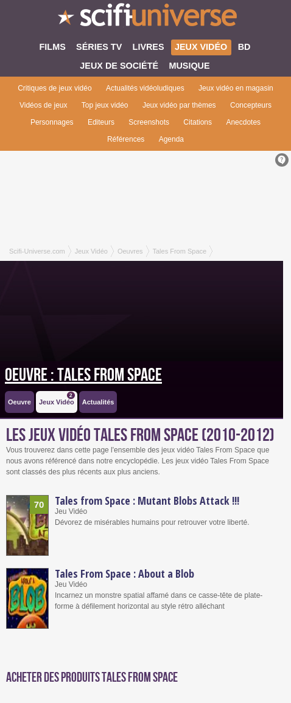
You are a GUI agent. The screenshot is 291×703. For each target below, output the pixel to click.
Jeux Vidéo (57, 399)
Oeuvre (19, 402)
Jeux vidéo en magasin (235, 88)
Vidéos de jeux (43, 105)
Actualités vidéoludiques (145, 88)
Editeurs (101, 122)
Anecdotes (243, 122)
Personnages (52, 122)
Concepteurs (251, 105)
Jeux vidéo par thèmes (179, 105)
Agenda (171, 139)
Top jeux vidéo (105, 105)
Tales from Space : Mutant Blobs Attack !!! (147, 500)
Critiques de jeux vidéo (54, 88)
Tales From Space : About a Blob (124, 573)
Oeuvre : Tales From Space (83, 375)
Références (125, 139)
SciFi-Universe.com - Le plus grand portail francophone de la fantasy (145, 18)
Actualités (98, 402)
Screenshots (148, 122)
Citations (197, 122)
